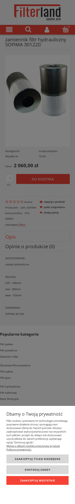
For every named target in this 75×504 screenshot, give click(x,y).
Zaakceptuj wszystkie (37, 480)
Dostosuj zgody (37, 469)
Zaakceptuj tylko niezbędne (37, 459)
